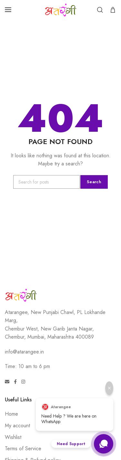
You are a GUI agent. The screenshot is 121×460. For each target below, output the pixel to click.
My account (17, 425)
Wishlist (13, 437)
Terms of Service (23, 448)
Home (11, 414)
